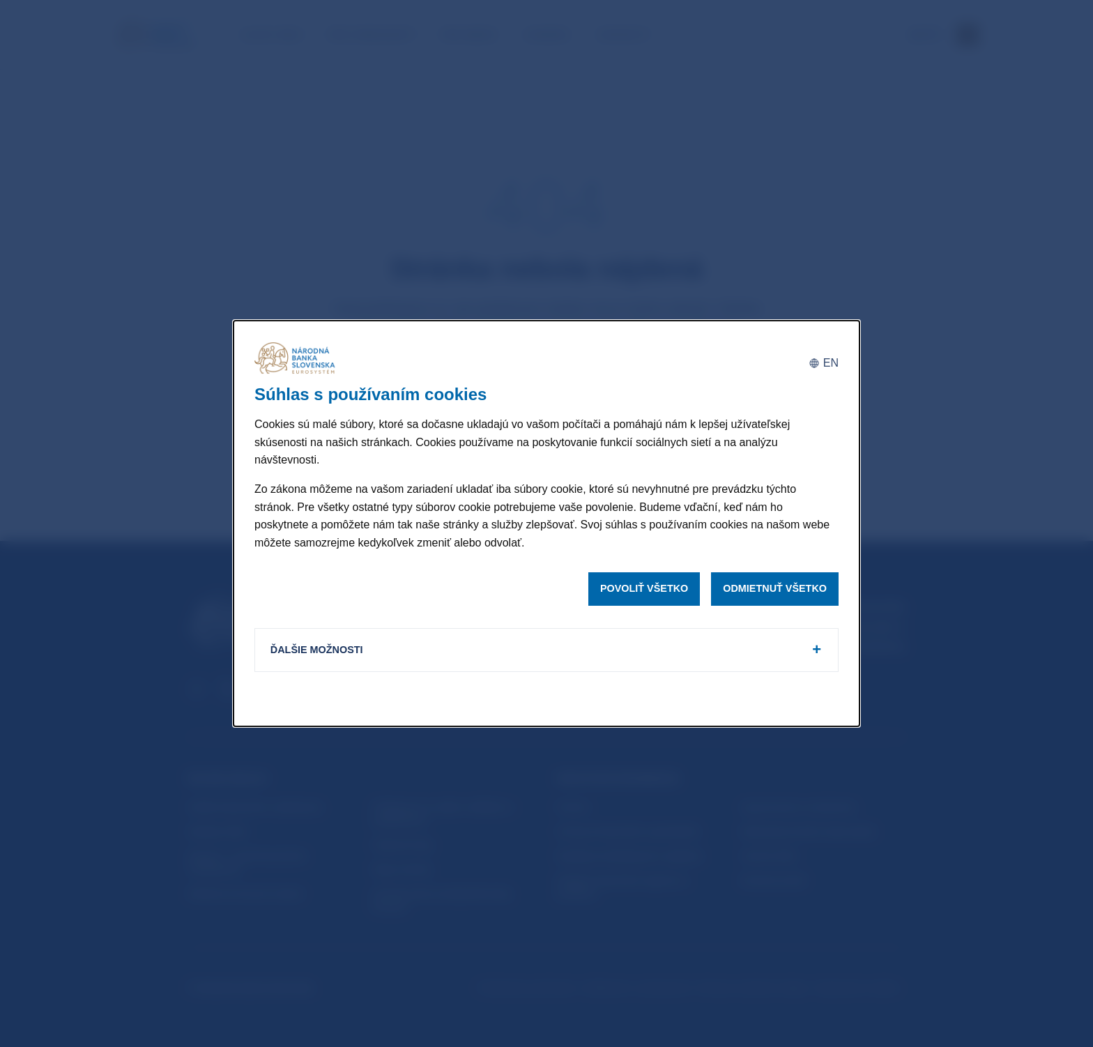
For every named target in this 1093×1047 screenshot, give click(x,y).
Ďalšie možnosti (318, 650)
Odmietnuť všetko (775, 588)
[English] (824, 362)
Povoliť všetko (644, 588)
